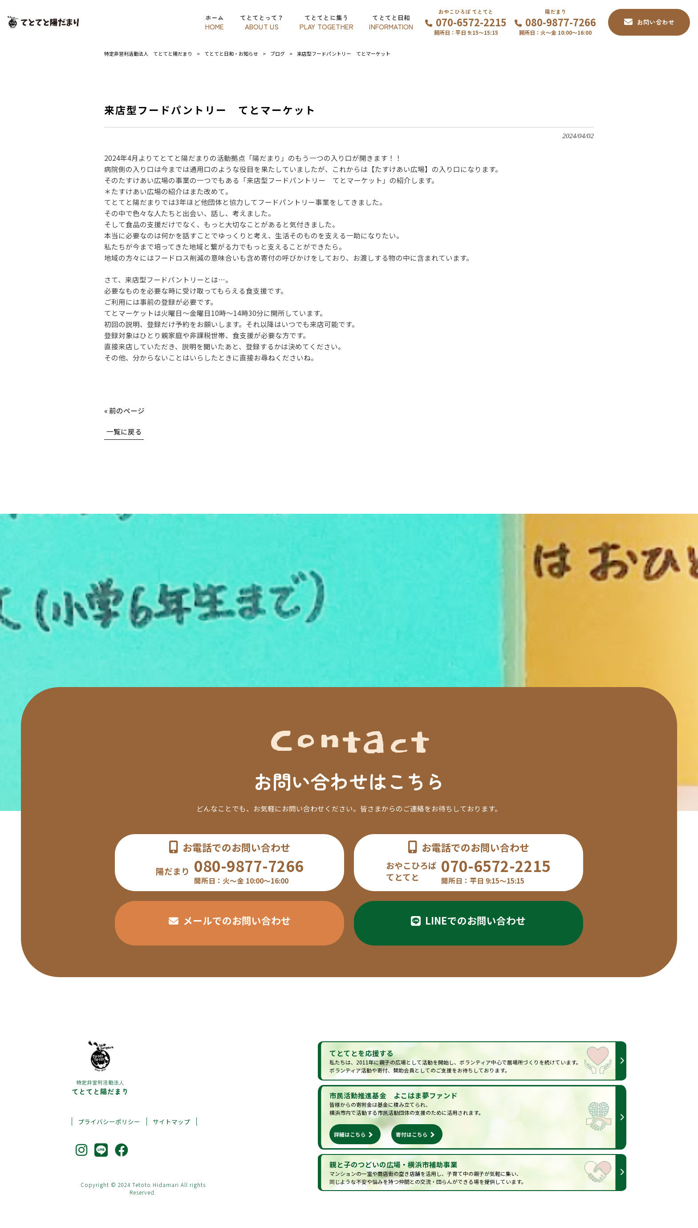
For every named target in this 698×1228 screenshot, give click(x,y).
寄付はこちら (412, 1134)
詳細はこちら (350, 1134)
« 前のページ (124, 410)
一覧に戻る (124, 431)
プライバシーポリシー (109, 1121)
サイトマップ (171, 1121)
